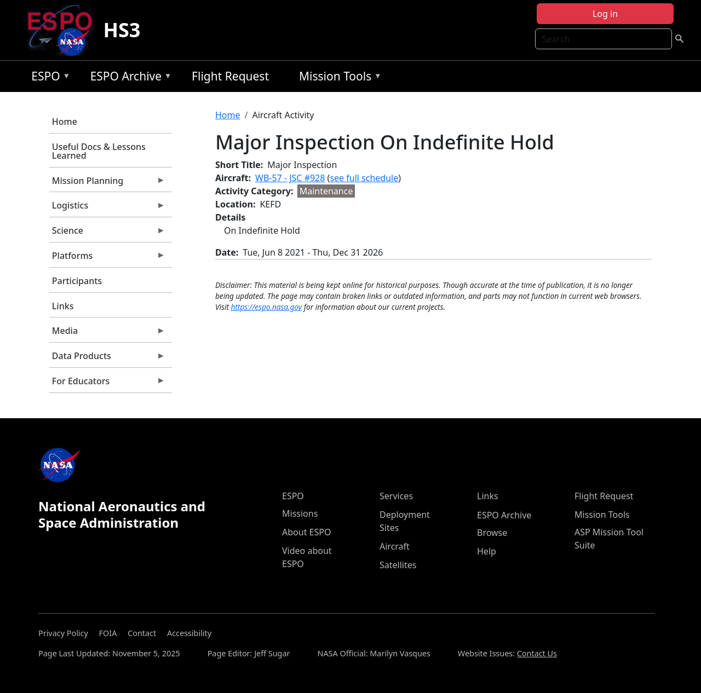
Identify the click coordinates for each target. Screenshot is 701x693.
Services (396, 496)
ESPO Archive (128, 78)
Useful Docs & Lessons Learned (99, 151)
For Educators (107, 383)
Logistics (107, 208)
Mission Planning (107, 183)
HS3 (121, 29)
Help (486, 551)
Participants (77, 281)
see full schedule (364, 178)
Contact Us (537, 653)
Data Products (107, 358)
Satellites (398, 565)
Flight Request (230, 76)
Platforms (107, 258)
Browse (492, 533)
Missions (300, 513)
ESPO (48, 78)
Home (64, 122)
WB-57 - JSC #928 (290, 178)
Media (107, 333)
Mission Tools (338, 78)
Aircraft (395, 546)
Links (63, 306)
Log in (605, 14)
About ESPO (306, 532)
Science (107, 233)
